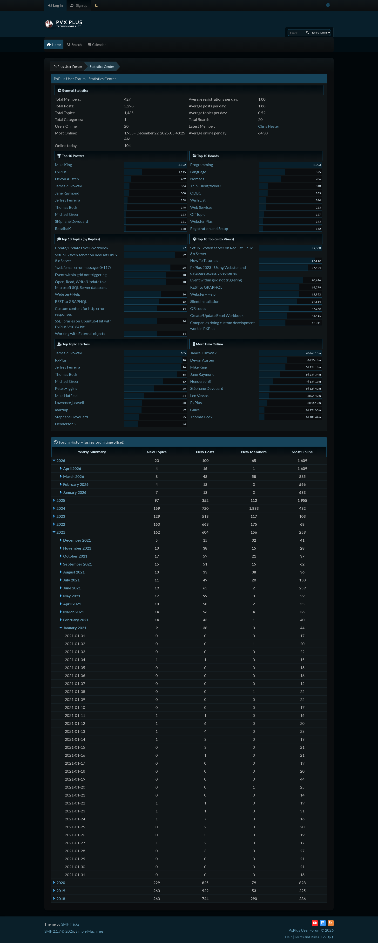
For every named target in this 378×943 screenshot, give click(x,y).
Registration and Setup (209, 228)
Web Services (201, 207)
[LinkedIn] (323, 923)
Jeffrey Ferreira (67, 200)
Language (198, 171)
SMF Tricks (70, 924)
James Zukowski (68, 185)
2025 (60, 500)
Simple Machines (89, 931)
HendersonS (65, 423)
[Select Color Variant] (328, 5)
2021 (60, 532)
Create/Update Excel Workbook (81, 247)
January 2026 (74, 492)
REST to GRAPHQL (71, 301)
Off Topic (197, 214)
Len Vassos (199, 395)
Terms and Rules (307, 937)
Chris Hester (268, 126)
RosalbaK (63, 228)
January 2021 (74, 627)
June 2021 (72, 588)
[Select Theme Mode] (96, 5)
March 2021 (73, 611)
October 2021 (75, 556)
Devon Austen (67, 178)
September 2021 (77, 564)
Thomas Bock (66, 207)
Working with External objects (80, 333)
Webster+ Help (67, 294)
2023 (60, 516)
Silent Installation (204, 301)
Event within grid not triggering (81, 274)
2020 (60, 882)
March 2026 (73, 476)
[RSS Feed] (331, 923)
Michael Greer (67, 214)
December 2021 (77, 540)
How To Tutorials (204, 260)
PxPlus (61, 171)
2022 (60, 524)
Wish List (198, 200)
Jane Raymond (67, 193)
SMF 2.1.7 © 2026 (59, 931)
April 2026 (72, 468)
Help (288, 937)
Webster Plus (201, 221)
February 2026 (75, 484)
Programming (201, 164)
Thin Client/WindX (206, 185)
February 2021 (75, 619)
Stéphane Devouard (71, 221)
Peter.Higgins (66, 388)
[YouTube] (315, 923)
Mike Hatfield (66, 395)
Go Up (327, 937)
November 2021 (77, 548)
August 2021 (74, 572)
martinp (61, 409)
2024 (60, 508)
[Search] (307, 32)
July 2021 (71, 580)
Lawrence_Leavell (69, 402)
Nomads (197, 178)
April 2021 (72, 603)
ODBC (195, 193)
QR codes (198, 308)
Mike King (63, 164)
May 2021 (71, 596)
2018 (60, 898)
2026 (60, 460)
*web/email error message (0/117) (83, 267)
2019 (60, 890)
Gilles (195, 409)
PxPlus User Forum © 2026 (311, 930)
